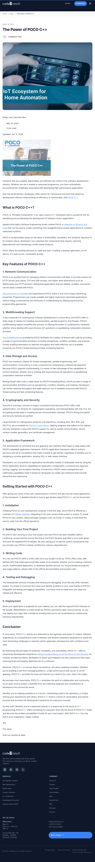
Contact (52, 812)
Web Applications (9, 784)
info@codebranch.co (56, 822)
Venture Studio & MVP (10, 804)
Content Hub (53, 800)
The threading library (12, 343)
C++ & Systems (8, 796)
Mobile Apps (7, 788)
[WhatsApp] (23, 769)
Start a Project (57, 835)
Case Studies (54, 788)
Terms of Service (64, 850)
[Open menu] (90, 3)
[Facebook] (11, 769)
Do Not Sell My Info (82, 851)
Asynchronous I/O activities (15, 299)
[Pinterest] (17, 769)
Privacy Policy (50, 850)
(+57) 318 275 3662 (56, 827)
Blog (50, 796)
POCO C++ (73, 202)
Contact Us (80, 3)
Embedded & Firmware (11, 800)
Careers (52, 784)
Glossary (52, 808)
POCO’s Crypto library (39, 430)
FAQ (50, 804)
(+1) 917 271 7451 (55, 824)
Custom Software (9, 792)
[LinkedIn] (5, 769)
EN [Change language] (68, 3)
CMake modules (22, 519)
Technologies (54, 792)
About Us (52, 781)
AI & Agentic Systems (10, 781)
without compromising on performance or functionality (62, 659)
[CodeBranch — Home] (11, 3)
